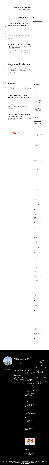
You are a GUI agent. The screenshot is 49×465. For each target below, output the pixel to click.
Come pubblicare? (33, 13)
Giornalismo (35, 219)
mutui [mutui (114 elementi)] (44, 372)
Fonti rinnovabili (36, 214)
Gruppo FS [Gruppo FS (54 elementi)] (43, 369)
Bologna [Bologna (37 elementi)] (42, 362)
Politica (35, 275)
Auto (34, 174)
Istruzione (4, 35)
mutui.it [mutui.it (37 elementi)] (37, 373)
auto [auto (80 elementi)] (37, 361)
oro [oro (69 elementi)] (41, 374)
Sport (34, 315)
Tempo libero (36, 328)
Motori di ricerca (36, 257)
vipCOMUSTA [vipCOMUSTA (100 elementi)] (39, 383)
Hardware (35, 222)
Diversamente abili (37, 204)
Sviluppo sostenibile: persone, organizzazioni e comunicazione (19, 96)
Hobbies (35, 224)
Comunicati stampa (37, 189)
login (41, 13)
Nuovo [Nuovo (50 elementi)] (44, 373)
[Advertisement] (37, 36)
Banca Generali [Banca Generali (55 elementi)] (42, 361)
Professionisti (5, 36)
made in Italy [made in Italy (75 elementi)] (39, 372)
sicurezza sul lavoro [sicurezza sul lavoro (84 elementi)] (41, 378)
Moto (34, 252)
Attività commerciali (37, 171)
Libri (34, 239)
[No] (47, 462)
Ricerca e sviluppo (36, 287)
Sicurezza (35, 305)
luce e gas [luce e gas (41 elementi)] (39, 371)
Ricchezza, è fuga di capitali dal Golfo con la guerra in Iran (38, 88)
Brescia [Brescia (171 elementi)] (39, 363)
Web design (35, 343)
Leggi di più (26, 463)
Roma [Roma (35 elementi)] (42, 377)
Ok (21, 463)
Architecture (36, 166)
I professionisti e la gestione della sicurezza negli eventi (19, 115)
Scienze (35, 295)
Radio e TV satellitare (37, 282)
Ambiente (35, 164)
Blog (34, 179)
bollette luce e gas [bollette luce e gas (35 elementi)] (38, 362)
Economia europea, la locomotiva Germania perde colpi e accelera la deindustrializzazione (38, 94)
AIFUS (5, 24)
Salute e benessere (37, 292)
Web (34, 340)
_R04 (34, 155)
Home (6, 13)
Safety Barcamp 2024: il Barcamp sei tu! (19, 65)
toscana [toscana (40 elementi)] (40, 381)
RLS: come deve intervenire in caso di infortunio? (19, 83)
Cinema (35, 184)
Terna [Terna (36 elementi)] (37, 381)
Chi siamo (23, 13)
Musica (35, 260)
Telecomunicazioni (36, 320)
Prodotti (35, 277)
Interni (35, 232)
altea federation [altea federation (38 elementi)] (42, 359)
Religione (35, 285)
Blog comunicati (14, 13)
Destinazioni (35, 199)
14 (22, 133)
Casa (34, 181)
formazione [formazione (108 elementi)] (43, 367)
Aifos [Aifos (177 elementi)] (40, 357)
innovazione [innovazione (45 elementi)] (38, 370)
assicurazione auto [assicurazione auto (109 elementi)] (40, 360)
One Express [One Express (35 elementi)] (38, 374)
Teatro (35, 318)
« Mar (34, 139)
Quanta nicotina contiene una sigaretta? (28, 380)
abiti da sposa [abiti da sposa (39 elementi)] (41, 356)
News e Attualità (36, 267)
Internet (35, 229)
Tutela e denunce (36, 330)
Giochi (35, 217)
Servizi (5, 37)
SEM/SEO (35, 297)
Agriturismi (35, 161)
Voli (34, 338)
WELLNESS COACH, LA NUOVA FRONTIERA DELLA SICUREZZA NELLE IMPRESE (19, 46)
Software (35, 310)
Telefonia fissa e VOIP (37, 323)
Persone (35, 272)
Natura (35, 262)
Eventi (5, 72)
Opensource (36, 270)
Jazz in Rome (27, 370)
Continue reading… (11, 38)
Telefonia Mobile (36, 325)
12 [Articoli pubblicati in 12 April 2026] (43, 132)
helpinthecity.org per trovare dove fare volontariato (29, 448)
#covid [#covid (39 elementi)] (37, 356)
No (23, 463)
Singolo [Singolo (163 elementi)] (39, 379)
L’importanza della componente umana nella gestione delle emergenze (18, 25)
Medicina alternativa (37, 247)
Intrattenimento (36, 234)
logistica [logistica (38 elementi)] (41, 370)
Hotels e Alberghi (36, 227)
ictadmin (5, 82)
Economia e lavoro (37, 207)
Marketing (35, 242)
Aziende (35, 176)
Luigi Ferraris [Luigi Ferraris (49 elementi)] (43, 371)
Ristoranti (35, 290)
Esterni (35, 209)
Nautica (35, 265)
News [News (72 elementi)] (40, 373)
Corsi (5, 32)
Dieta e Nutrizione (36, 202)
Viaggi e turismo (36, 335)
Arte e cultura (36, 169)
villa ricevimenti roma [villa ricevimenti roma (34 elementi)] (40, 382)
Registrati (6, 16)
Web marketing (36, 345)
